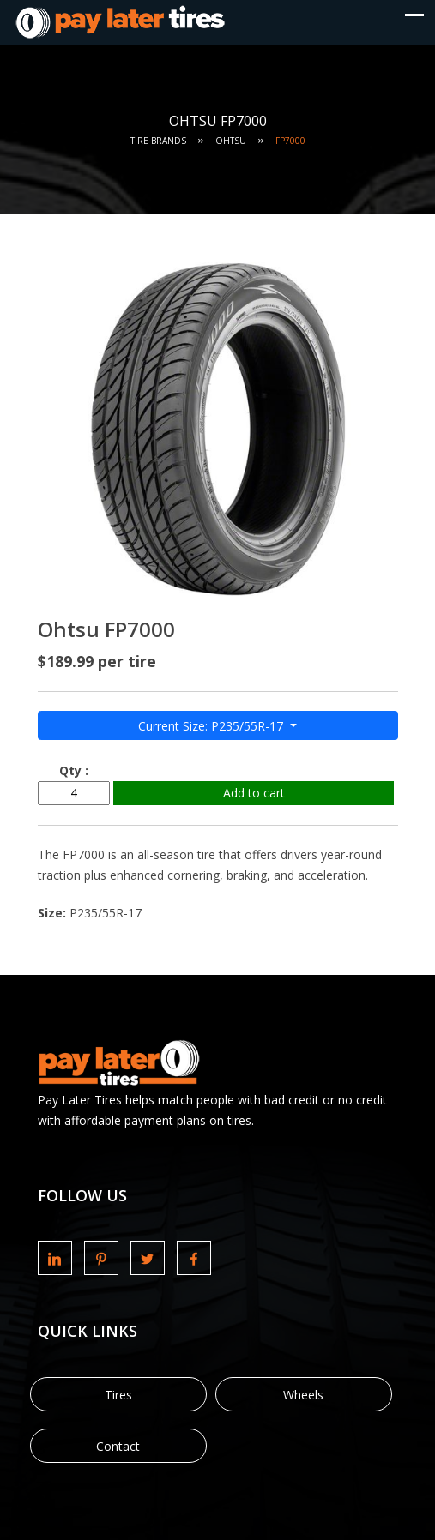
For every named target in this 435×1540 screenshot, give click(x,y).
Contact (118, 1446)
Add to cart (254, 793)
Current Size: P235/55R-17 (212, 726)
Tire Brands (158, 141)
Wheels (303, 1395)
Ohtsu (230, 141)
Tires (118, 1395)
